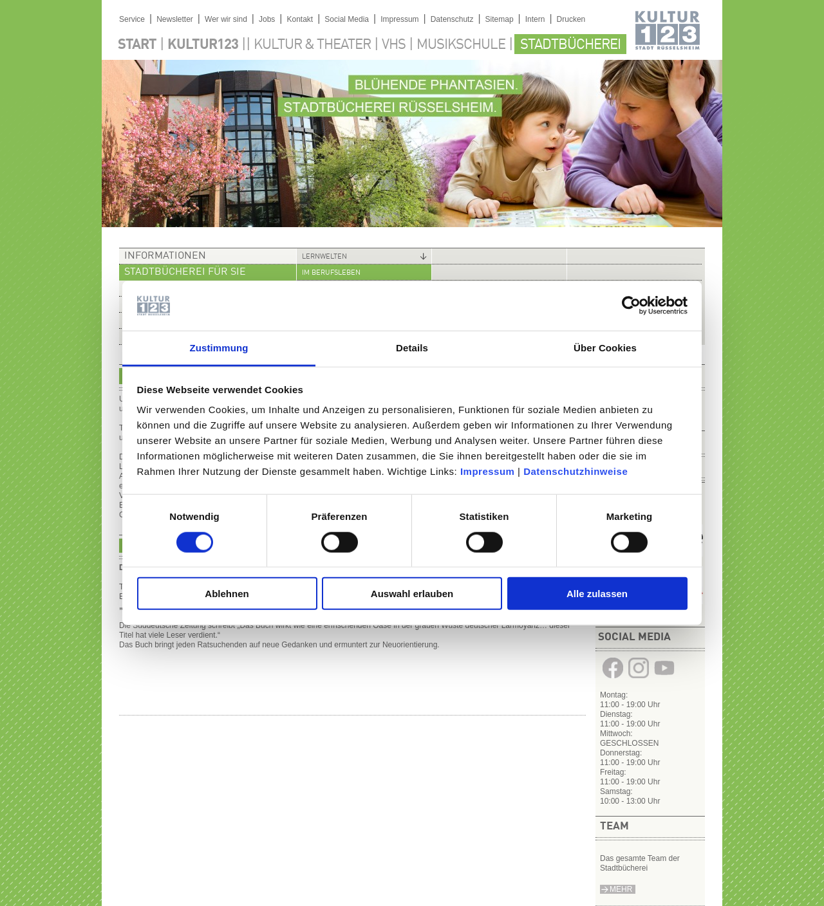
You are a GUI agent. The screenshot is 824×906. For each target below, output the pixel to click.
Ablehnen (226, 593)
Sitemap (499, 19)
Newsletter (174, 19)
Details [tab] (412, 347)
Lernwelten (324, 257)
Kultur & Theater (312, 45)
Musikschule (461, 45)
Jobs (267, 19)
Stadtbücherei (570, 45)
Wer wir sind (226, 19)
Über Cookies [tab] (605, 347)
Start (137, 45)
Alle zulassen (597, 593)
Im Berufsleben (331, 273)
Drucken (571, 19)
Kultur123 (202, 45)
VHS (394, 45)
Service (132, 19)
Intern (535, 19)
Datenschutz (452, 19)
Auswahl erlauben (412, 593)
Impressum (487, 471)
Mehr (621, 889)
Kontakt (299, 19)
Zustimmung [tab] (219, 347)
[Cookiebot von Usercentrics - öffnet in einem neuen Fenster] (631, 305)
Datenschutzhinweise (575, 471)
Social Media (346, 19)
